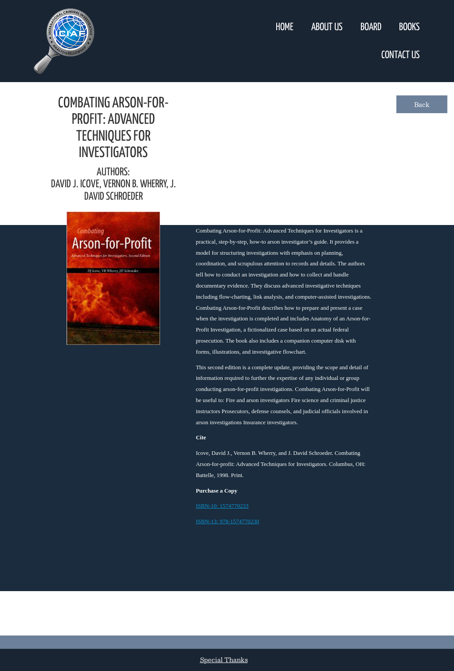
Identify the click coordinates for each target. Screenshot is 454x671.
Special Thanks (224, 659)
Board (370, 27)
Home (285, 27)
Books (409, 27)
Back (422, 104)
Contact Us (400, 55)
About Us (327, 27)
